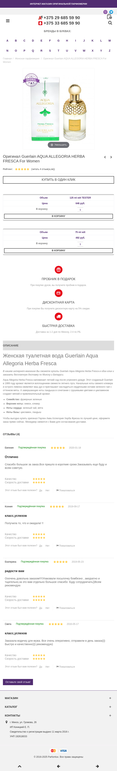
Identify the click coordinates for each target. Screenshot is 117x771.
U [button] (67, 50)
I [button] (75, 40)
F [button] (50, 40)
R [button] (41, 50)
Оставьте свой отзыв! (17, 682)
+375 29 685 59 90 (62, 17)
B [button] (16, 40)
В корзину (58, 216)
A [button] (7, 40)
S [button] (50, 50)
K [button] (93, 40)
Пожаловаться (65, 490)
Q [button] (33, 50)
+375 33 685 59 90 (62, 23)
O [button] (16, 50)
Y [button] (101, 50)
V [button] (75, 50)
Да (40, 490)
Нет (47, 490)
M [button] (109, 40)
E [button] (41, 40)
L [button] (101, 40)
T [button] (58, 50)
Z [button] (110, 50)
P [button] (24, 50)
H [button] (67, 40)
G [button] (58, 40)
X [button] (93, 50)
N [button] (7, 50)
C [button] (24, 40)
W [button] (84, 50)
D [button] (33, 40)
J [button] (84, 40)
